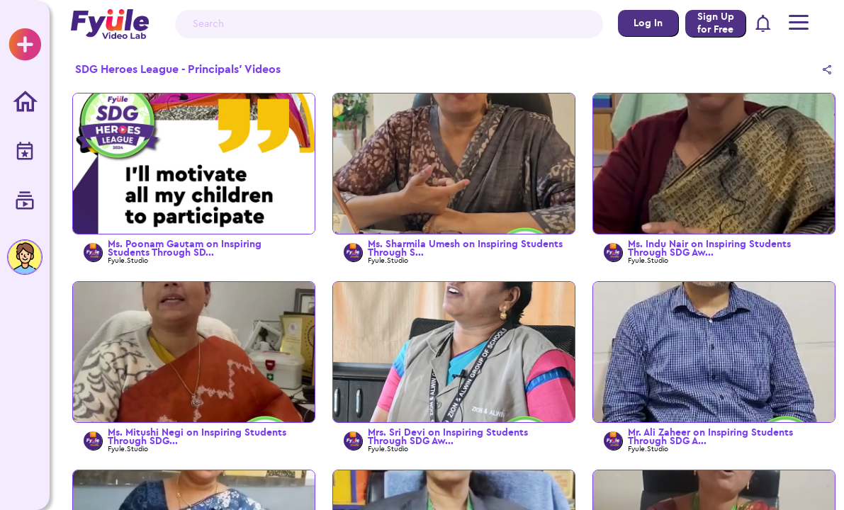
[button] (764, 24)
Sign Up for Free (715, 23)
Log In (648, 23)
